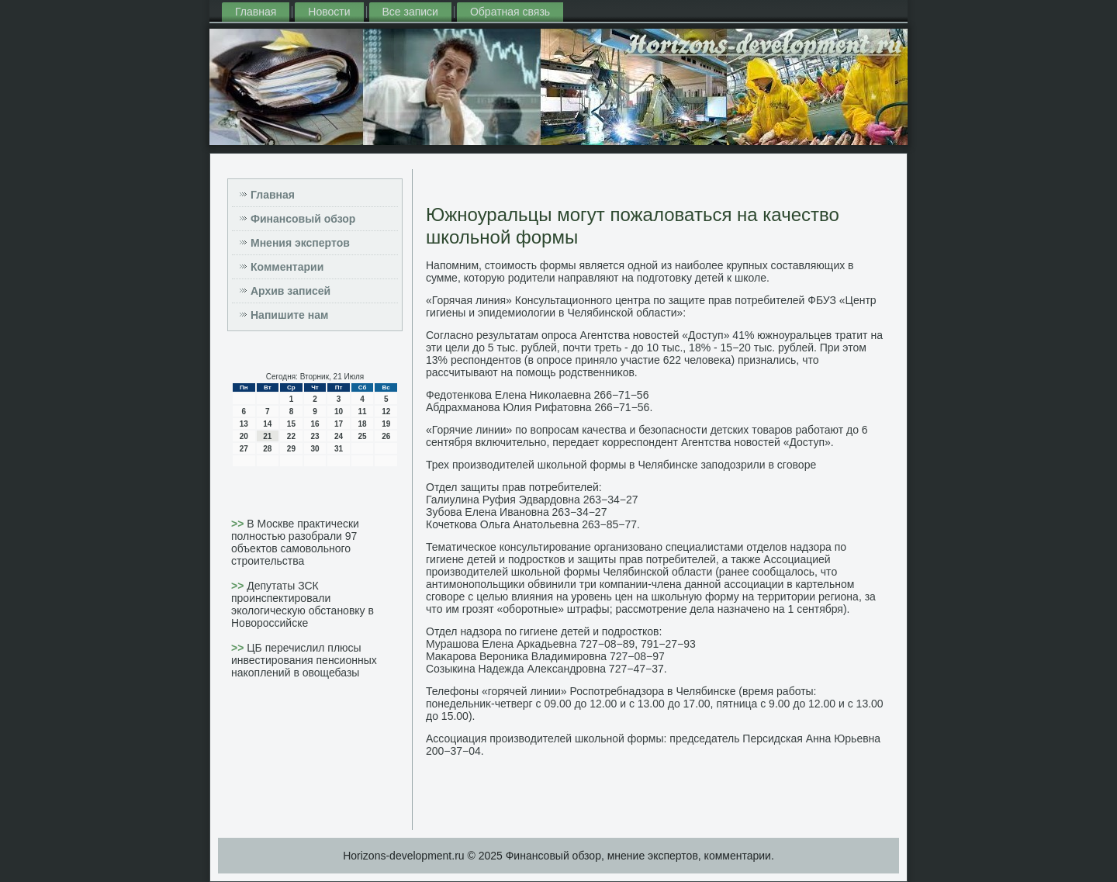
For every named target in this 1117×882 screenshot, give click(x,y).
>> (239, 523)
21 (267, 436)
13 (244, 424)
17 (338, 424)
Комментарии (287, 267)
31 (338, 448)
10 (338, 411)
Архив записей (290, 291)
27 (244, 448)
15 (291, 424)
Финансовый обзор (303, 219)
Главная (255, 11)
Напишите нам (289, 315)
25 (362, 436)
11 (362, 411)
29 (291, 448)
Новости (329, 11)
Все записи (410, 11)
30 (314, 448)
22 (291, 436)
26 (386, 436)
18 (362, 424)
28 (267, 448)
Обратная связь (510, 11)
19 (386, 424)
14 (267, 424)
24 (338, 436)
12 (386, 411)
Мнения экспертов (300, 243)
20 (244, 436)
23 (314, 436)
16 (314, 424)
